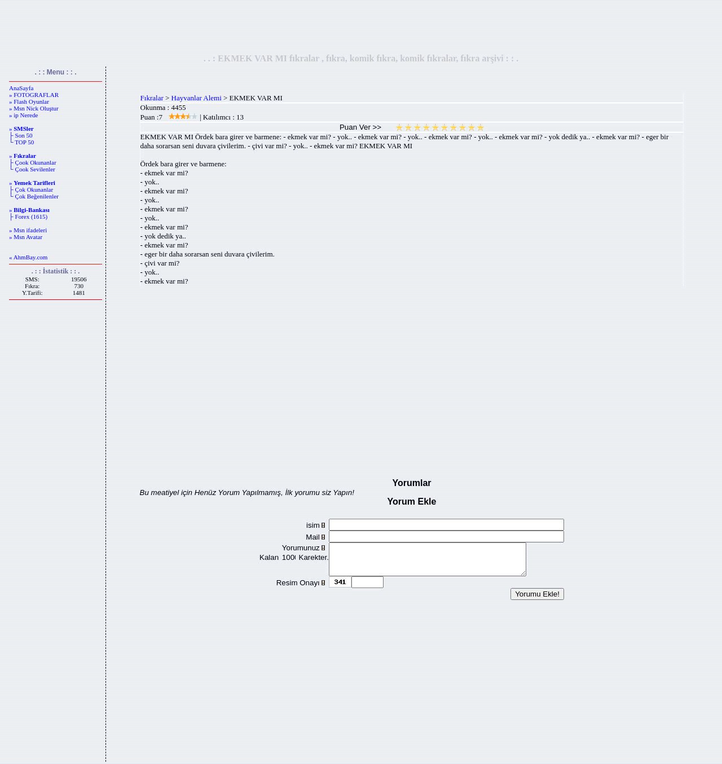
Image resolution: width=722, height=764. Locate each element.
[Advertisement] (361, 26)
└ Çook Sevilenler (32, 169)
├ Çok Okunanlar (31, 189)
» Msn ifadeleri (28, 230)
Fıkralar (152, 98)
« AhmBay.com (28, 257)
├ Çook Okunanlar (32, 162)
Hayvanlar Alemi (196, 98)
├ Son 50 (20, 135)
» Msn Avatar (25, 236)
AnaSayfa (21, 88)
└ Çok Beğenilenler (34, 196)
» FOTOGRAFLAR (34, 94)
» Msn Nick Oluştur (34, 108)
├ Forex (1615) (28, 216)
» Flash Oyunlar (29, 101)
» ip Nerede (23, 115)
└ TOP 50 (21, 142)
